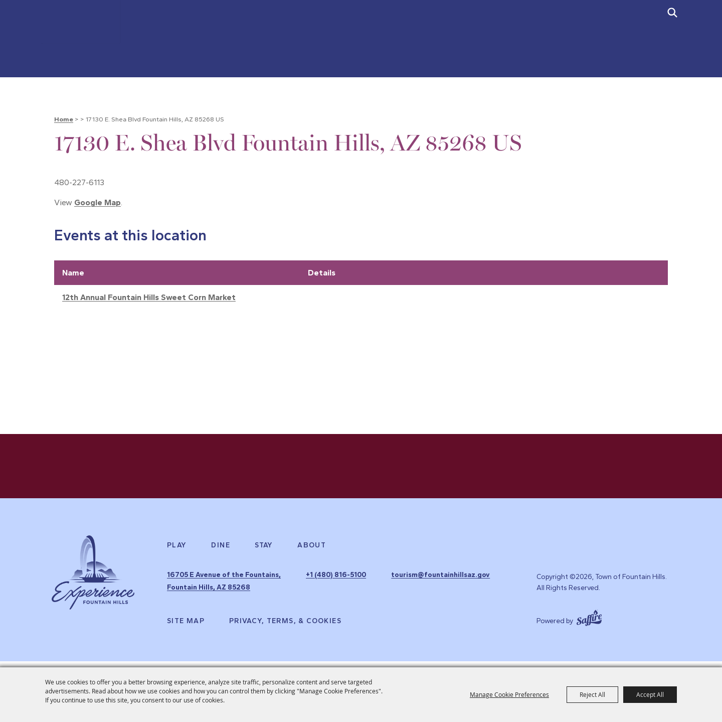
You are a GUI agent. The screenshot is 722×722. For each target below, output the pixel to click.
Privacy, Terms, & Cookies (285, 627)
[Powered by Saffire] (589, 623)
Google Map (97, 202)
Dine (220, 557)
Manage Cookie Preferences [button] (509, 694)
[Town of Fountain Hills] (92, 49)
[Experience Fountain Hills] (93, 590)
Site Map (186, 627)
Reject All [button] (592, 694)
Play (177, 557)
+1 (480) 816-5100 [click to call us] (378, 586)
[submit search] (672, 12)
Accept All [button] (650, 694)
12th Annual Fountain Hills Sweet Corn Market (149, 297)
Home (63, 119)
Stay (264, 557)
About (311, 557)
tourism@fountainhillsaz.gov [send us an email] (397, 597)
